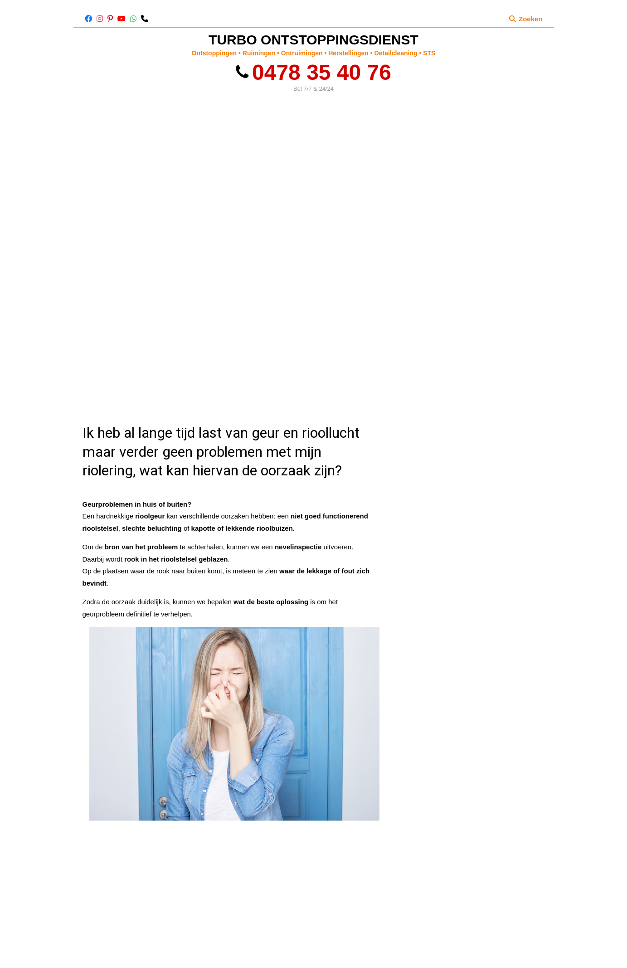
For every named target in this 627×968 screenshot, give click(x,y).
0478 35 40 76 (313, 72)
